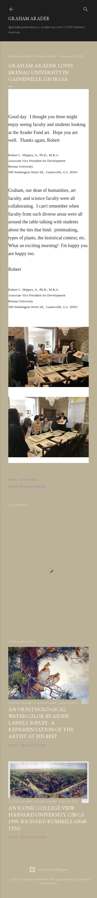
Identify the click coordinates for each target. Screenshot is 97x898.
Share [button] (12, 479)
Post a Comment (34, 745)
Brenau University (32, 486)
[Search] (86, 8)
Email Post (29, 479)
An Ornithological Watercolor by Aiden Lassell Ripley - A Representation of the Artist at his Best (41, 722)
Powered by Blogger (48, 870)
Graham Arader (29, 18)
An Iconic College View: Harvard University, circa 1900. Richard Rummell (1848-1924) (47, 818)
